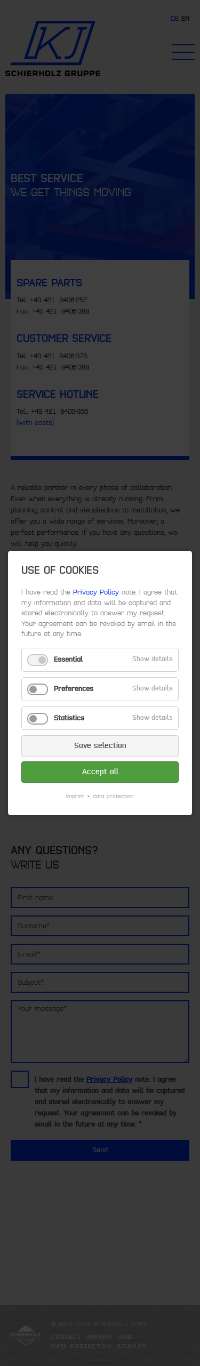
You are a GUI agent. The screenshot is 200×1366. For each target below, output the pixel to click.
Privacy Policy (96, 592)
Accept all (100, 772)
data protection (113, 796)
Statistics (69, 717)
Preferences (73, 689)
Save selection (100, 746)
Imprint (75, 796)
